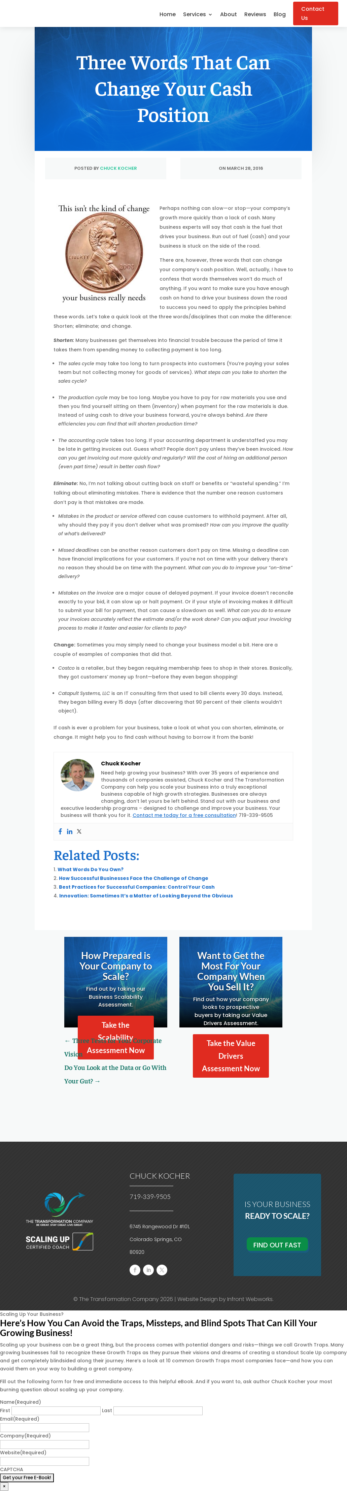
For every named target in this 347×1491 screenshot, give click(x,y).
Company (25, 1435)
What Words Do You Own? (91, 869)
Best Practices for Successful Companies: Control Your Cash (137, 887)
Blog (280, 15)
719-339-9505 (150, 1197)
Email (19, 1419)
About (228, 15)
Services (194, 15)
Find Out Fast (277, 1245)
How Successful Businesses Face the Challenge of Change (133, 878)
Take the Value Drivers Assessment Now (231, 1056)
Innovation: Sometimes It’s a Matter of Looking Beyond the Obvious (146, 895)
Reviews (255, 15)
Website (23, 1452)
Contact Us (312, 13)
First (5, 1410)
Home (168, 15)
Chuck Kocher (118, 168)
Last (107, 1410)
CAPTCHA (11, 1469)
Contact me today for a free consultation (184, 815)
